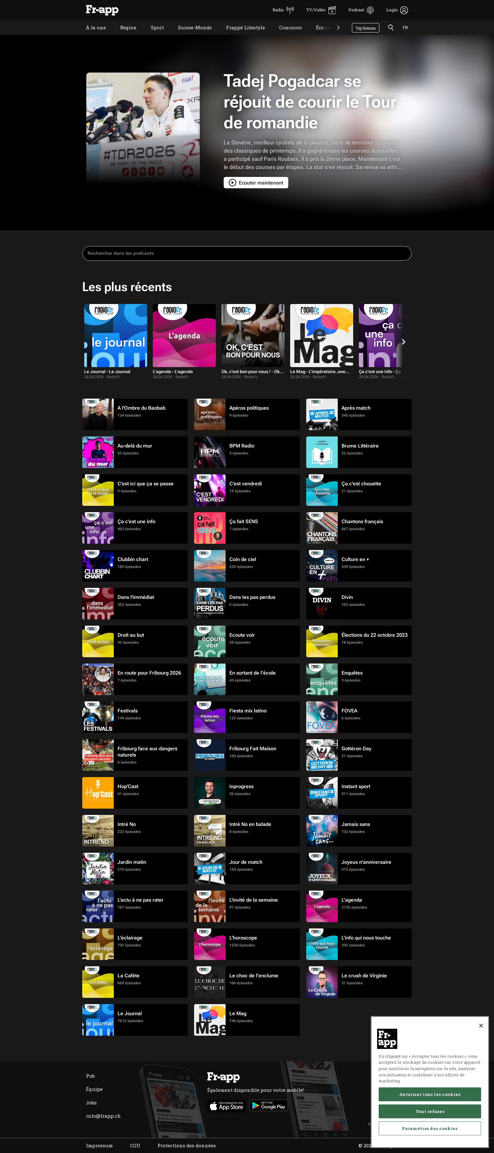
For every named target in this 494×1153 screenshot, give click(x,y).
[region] (430, 1082)
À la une (91, 35)
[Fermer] (481, 1026)
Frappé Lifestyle (240, 35)
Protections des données (187, 1145)
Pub (90, 1076)
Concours (285, 35)
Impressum (99, 1145)
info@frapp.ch (103, 1116)
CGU (135, 1145)
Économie (323, 35)
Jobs (91, 1102)
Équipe (94, 1089)
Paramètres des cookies (429, 1128)
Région (123, 35)
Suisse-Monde (190, 35)
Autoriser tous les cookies (429, 1094)
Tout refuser (430, 1111)
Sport (152, 35)
